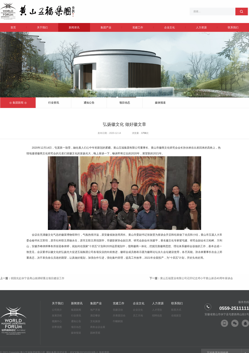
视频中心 (57, 321)
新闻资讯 (74, 27)
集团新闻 (18, 102)
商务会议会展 (97, 327)
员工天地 (138, 315)
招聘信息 (157, 315)
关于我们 (42, 27)
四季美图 (57, 327)
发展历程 (57, 315)
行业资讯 (53, 102)
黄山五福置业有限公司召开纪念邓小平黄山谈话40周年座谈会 (196, 278)
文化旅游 (95, 321)
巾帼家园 (118, 321)
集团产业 (106, 27)
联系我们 (233, 27)
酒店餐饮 (95, 315)
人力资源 (201, 27)
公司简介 (57, 309)
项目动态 (124, 102)
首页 (13, 27)
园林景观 (95, 332)
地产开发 (95, 309)
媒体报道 (160, 102)
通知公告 (89, 102)
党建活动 (118, 309)
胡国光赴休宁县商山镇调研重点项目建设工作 (37, 278)
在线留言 (176, 315)
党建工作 (137, 27)
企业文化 (169, 27)
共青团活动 (119, 315)
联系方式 (176, 309)
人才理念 (157, 309)
